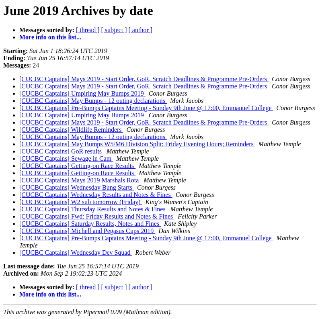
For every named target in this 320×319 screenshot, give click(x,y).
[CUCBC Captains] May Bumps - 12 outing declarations (93, 100)
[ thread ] (88, 30)
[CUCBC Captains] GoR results (61, 151)
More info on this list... (50, 37)
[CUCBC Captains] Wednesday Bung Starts (76, 187)
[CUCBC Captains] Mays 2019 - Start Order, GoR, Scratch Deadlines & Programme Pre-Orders (144, 79)
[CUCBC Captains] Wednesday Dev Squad (75, 252)
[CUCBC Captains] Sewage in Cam (66, 158)
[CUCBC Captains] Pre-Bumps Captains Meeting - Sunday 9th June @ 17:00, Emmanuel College (146, 107)
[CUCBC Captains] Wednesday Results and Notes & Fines (95, 194)
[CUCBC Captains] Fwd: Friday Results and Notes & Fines (96, 216)
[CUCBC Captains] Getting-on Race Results (77, 165)
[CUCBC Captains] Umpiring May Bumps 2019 (82, 93)
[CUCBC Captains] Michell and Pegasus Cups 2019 (87, 230)
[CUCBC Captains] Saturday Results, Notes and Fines (90, 223)
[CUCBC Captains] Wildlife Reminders (71, 129)
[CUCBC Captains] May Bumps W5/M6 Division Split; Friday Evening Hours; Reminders (137, 144)
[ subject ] (114, 30)
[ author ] (141, 30)
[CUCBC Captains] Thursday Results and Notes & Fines (93, 209)
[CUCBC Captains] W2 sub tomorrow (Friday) (80, 201)
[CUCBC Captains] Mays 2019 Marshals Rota (79, 180)
